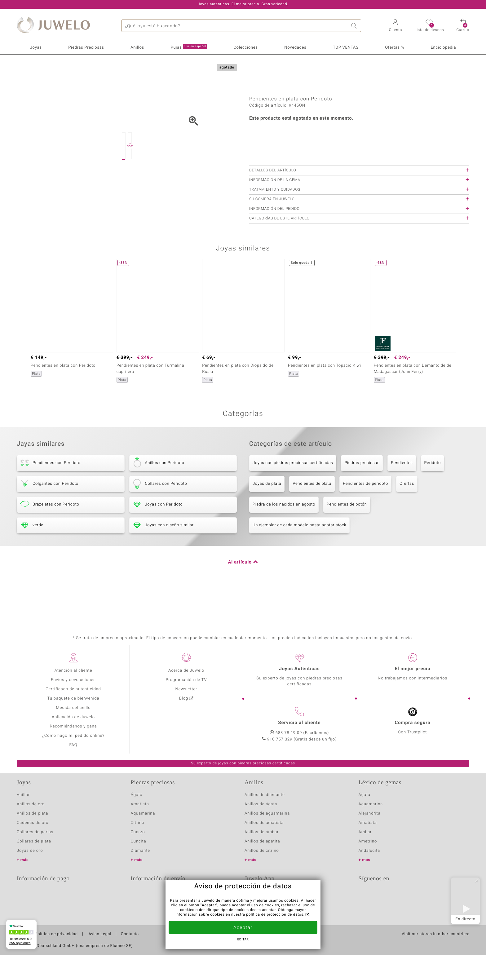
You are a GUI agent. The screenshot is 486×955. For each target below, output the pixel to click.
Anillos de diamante (265, 795)
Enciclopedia (443, 48)
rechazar (289, 905)
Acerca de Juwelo (186, 671)
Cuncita (138, 841)
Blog (183, 698)
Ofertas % (394, 48)
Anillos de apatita (262, 841)
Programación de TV (186, 680)
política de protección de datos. (275, 914)
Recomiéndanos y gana (73, 726)
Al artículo (240, 593)
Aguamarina (371, 804)
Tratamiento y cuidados (274, 220)
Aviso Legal (99, 934)
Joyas (36, 48)
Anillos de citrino (262, 851)
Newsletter (186, 689)
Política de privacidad (56, 934)
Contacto (130, 934)
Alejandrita (370, 813)
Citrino (137, 823)
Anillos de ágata (261, 804)
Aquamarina (143, 813)
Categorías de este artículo (279, 249)
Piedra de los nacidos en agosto (284, 535)
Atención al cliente (73, 671)
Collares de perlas (35, 832)
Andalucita (369, 851)
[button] (396, 26)
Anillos (137, 48)
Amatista (140, 804)
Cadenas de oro (32, 823)
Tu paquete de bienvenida (73, 698)
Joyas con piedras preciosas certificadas (293, 494)
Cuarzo (138, 832)
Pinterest (411, 894)
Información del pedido (274, 240)
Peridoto (432, 494)
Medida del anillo (73, 708)
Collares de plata (34, 841)
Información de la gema (274, 211)
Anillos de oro (31, 804)
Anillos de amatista (264, 823)
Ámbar (365, 832)
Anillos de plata (32, 813)
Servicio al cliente (299, 722)
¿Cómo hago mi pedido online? (73, 736)
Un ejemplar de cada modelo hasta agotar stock (299, 556)
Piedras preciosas (361, 494)
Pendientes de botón (347, 535)
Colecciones (246, 48)
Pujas (189, 47)
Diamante (140, 851)
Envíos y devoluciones (73, 680)
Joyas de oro (30, 851)
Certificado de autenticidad (73, 689)
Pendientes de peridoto (365, 515)
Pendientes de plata (312, 515)
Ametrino (368, 841)
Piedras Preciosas (86, 48)
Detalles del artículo (272, 201)
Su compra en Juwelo (272, 230)
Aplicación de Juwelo (73, 717)
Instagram (396, 894)
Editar (243, 940)
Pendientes (402, 494)
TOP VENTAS (346, 48)
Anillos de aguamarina (267, 813)
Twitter (365, 894)
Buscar (355, 26)
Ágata (137, 795)
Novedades (295, 48)
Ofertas (407, 515)
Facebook (380, 894)
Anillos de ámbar (262, 832)
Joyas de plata (267, 515)
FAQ (73, 745)
